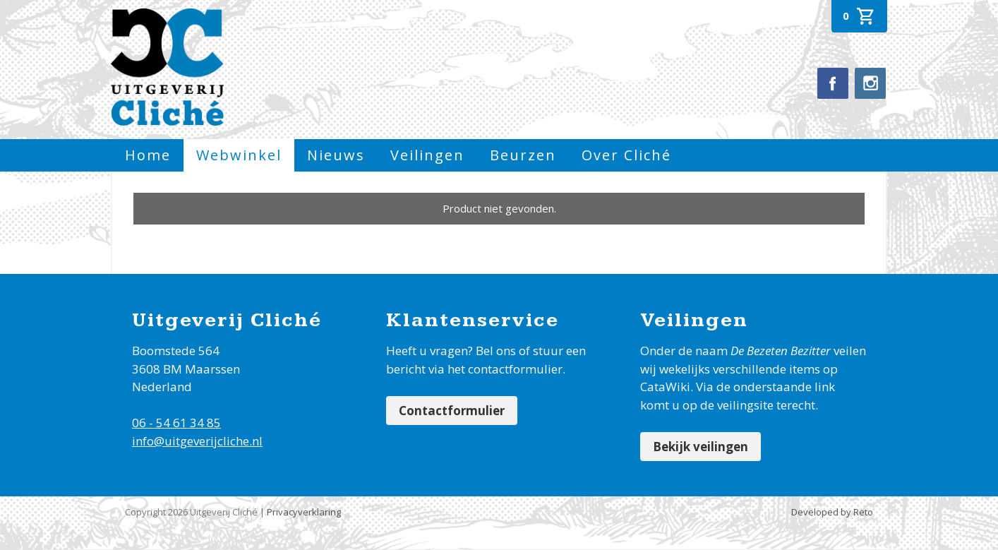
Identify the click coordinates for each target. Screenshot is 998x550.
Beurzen (523, 155)
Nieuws (336, 155)
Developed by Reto (832, 512)
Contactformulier (452, 410)
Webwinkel (239, 155)
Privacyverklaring (304, 512)
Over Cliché (626, 155)
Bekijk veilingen (700, 446)
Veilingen (427, 155)
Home (148, 155)
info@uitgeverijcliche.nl (197, 441)
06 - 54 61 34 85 (176, 422)
